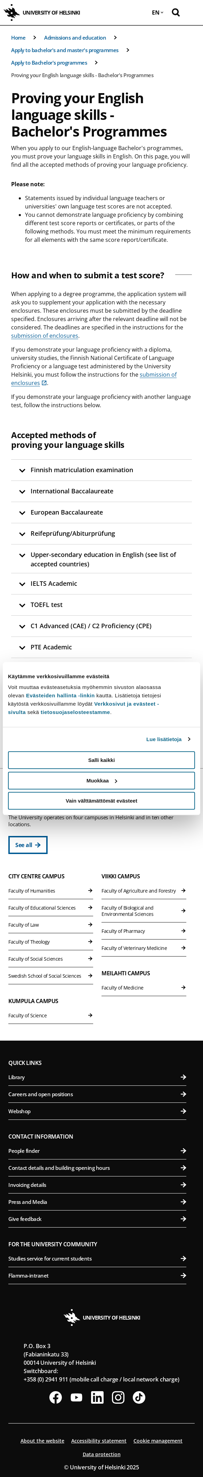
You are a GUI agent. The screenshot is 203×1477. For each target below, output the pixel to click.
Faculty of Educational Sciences (50, 907)
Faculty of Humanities (50, 890)
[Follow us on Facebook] (55, 1397)
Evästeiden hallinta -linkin (60, 695)
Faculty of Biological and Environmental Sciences (144, 910)
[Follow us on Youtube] (76, 1397)
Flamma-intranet (97, 1275)
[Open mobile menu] (192, 12)
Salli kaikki (101, 760)
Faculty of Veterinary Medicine (144, 948)
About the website (42, 1440)
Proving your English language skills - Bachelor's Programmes (82, 75)
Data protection (102, 1454)
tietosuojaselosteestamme (75, 712)
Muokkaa (102, 780)
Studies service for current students (97, 1258)
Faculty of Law (50, 924)
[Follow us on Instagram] (118, 1397)
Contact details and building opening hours (97, 1167)
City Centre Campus (36, 876)
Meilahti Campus (126, 973)
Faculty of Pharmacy (144, 931)
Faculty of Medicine (144, 987)
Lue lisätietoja (164, 739)
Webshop (97, 1111)
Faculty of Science (50, 1015)
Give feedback (97, 1218)
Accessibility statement (99, 1440)
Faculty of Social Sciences (50, 958)
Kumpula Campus (33, 1001)
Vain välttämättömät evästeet (101, 801)
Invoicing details (97, 1184)
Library (97, 1077)
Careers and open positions (97, 1094)
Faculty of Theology (50, 941)
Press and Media (97, 1201)
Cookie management (157, 1440)
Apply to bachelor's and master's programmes (65, 50)
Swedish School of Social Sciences (50, 976)
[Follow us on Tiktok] (139, 1397)
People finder (97, 1150)
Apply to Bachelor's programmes (49, 62)
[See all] (28, 845)
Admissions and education (75, 37)
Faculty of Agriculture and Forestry (144, 890)
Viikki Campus (121, 876)
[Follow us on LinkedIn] (97, 1397)
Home (18, 37)
